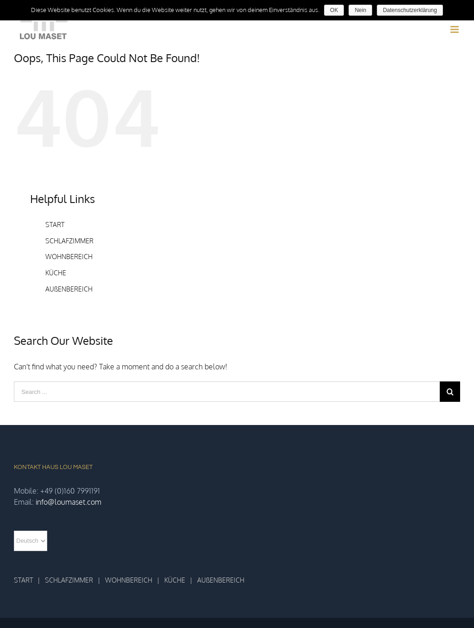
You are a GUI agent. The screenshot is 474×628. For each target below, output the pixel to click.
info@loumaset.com (68, 502)
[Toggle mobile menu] (455, 29)
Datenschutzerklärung (410, 10)
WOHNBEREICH (69, 256)
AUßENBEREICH (69, 289)
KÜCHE (55, 273)
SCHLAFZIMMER (69, 241)
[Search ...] (227, 391)
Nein (360, 10)
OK (334, 10)
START (54, 224)
